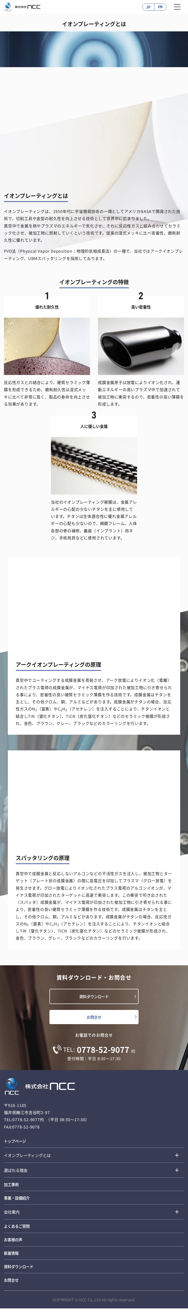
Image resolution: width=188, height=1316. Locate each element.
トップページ (15, 1143)
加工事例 (12, 1187)
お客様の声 (14, 1245)
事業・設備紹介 (17, 1201)
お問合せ (94, 1018)
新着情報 (12, 1259)
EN (160, 7)
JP (148, 7)
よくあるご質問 (17, 1230)
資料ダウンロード (94, 997)
